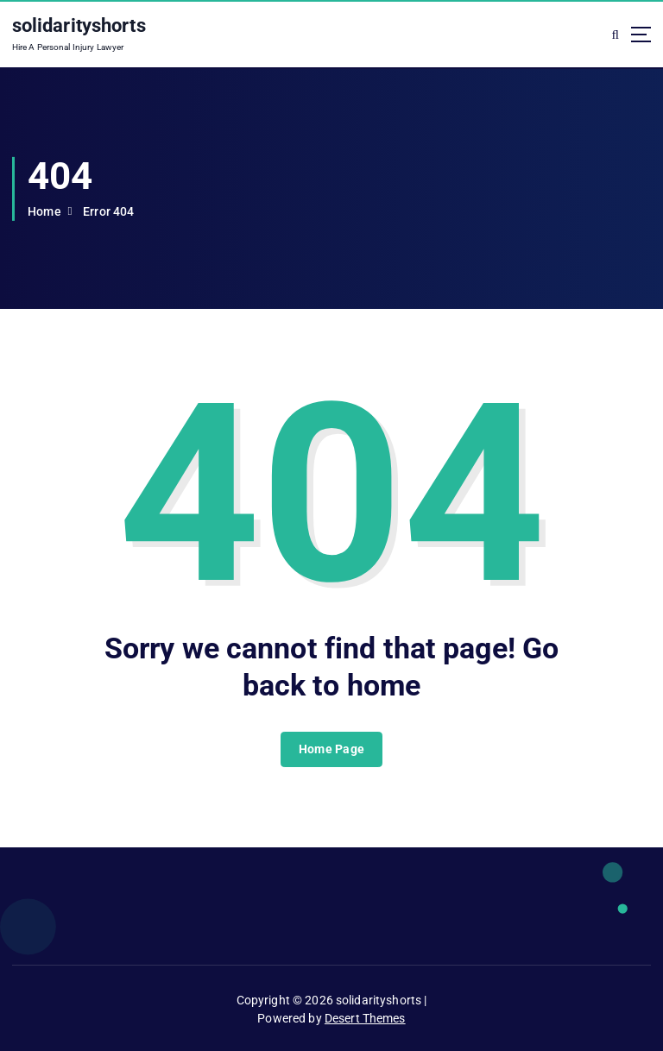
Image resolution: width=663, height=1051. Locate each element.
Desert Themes (365, 1018)
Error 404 (108, 211)
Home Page (331, 749)
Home (44, 211)
